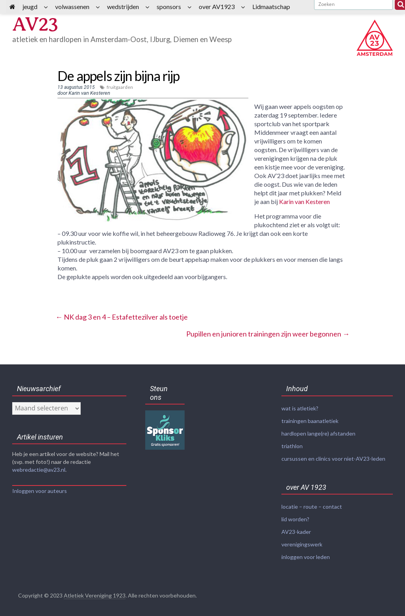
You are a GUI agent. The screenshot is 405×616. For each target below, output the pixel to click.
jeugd (29, 6)
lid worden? (295, 516)
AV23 (35, 24)
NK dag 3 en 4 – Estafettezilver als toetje (121, 317)
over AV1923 (217, 6)
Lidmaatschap (271, 6)
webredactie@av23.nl (38, 469)
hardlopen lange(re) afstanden (318, 432)
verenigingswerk (301, 541)
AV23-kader (296, 529)
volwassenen (72, 6)
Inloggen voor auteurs (39, 490)
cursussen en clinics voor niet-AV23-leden (333, 457)
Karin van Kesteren (304, 201)
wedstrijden (123, 6)
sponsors (169, 6)
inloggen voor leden (305, 553)
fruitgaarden (120, 87)
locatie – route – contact (311, 504)
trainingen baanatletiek (309, 420)
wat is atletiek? (299, 408)
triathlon (292, 444)
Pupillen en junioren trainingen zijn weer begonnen (268, 333)
